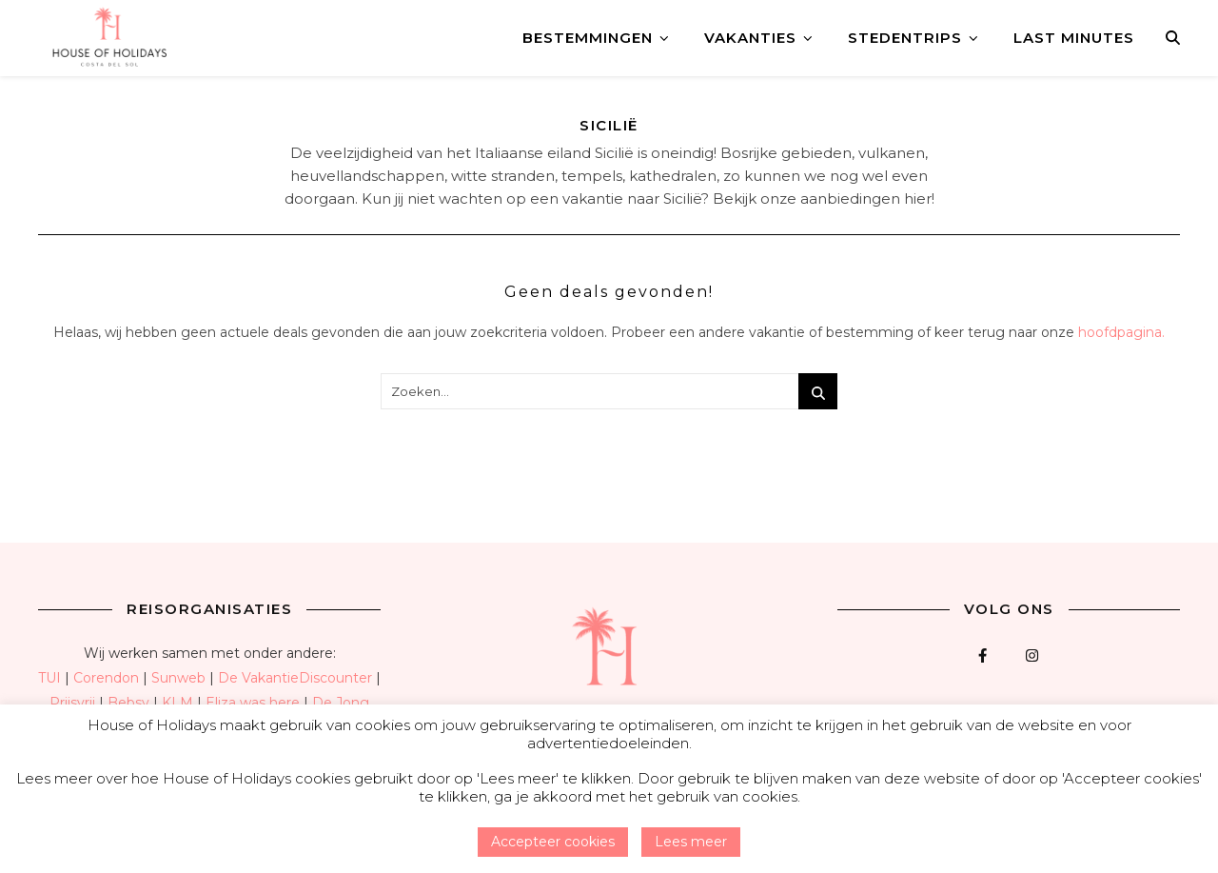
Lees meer (691, 841)
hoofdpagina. (1121, 332)
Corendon (106, 677)
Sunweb (178, 677)
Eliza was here (253, 702)
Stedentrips (905, 38)
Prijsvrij (72, 702)
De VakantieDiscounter (295, 677)
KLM (177, 702)
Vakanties (750, 38)
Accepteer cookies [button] (553, 841)
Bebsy (128, 702)
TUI (49, 677)
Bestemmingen (587, 38)
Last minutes (1073, 38)
